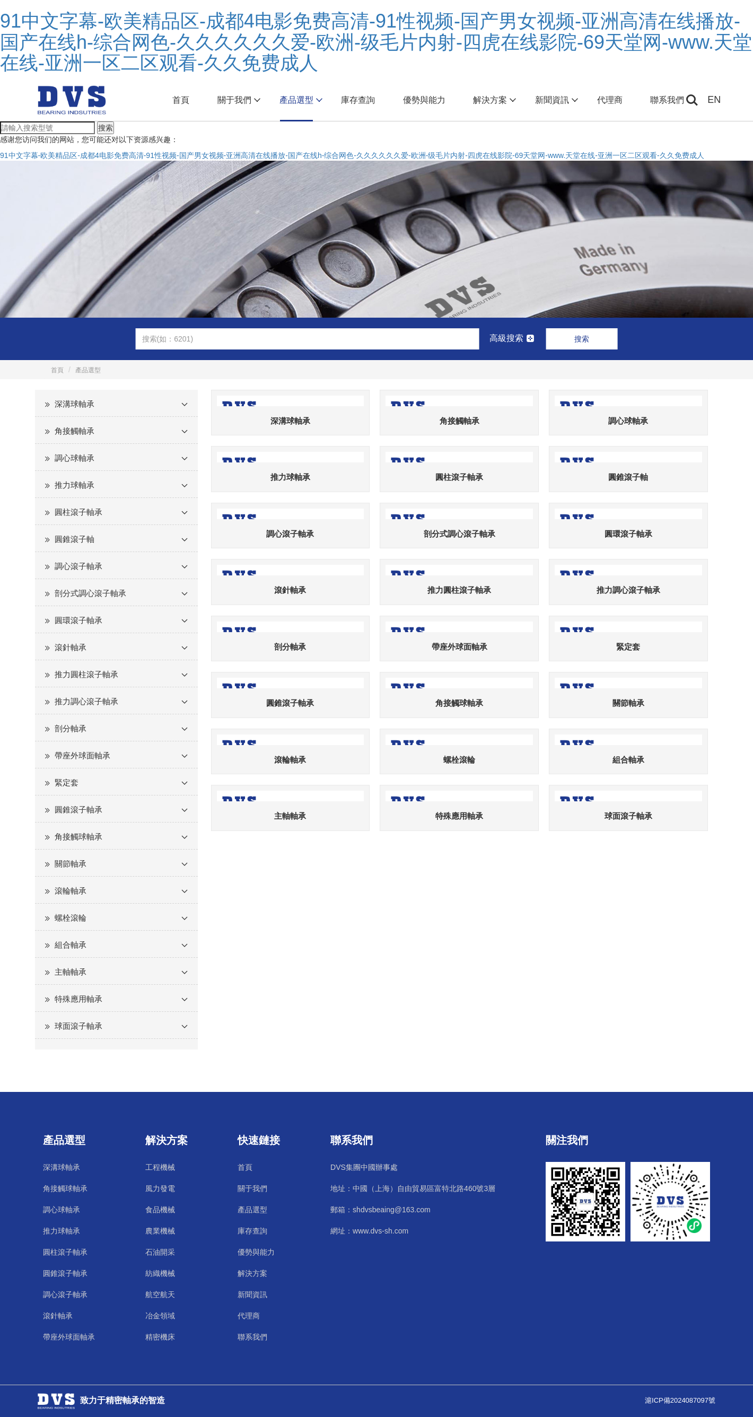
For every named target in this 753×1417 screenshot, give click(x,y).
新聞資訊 (555, 100)
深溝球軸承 (74, 403)
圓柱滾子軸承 (78, 512)
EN (714, 99)
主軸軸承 (70, 971)
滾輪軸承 (70, 890)
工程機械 (160, 1167)
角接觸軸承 (74, 430)
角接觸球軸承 (78, 836)
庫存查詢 (358, 99)
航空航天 (160, 1294)
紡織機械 (160, 1273)
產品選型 (299, 100)
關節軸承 (70, 863)
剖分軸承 (70, 728)
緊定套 (66, 782)
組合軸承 (70, 944)
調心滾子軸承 (78, 566)
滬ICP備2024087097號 (680, 1400)
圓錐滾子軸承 (78, 809)
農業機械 (160, 1231)
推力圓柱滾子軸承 (86, 674)
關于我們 (237, 100)
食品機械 (160, 1209)
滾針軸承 (70, 647)
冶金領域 (160, 1315)
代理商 (610, 99)
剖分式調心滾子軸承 (90, 593)
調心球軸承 (74, 457)
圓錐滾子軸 (74, 539)
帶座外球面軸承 (82, 755)
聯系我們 (667, 99)
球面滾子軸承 (78, 1025)
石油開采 (160, 1252)
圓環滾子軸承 (78, 620)
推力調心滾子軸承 (86, 701)
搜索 (105, 128)
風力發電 (160, 1188)
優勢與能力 (424, 99)
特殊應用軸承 (78, 998)
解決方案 (493, 100)
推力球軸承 (74, 484)
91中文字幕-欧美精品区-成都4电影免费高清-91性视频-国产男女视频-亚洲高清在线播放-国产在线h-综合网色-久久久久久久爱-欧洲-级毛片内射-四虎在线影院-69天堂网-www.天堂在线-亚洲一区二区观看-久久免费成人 (376, 42)
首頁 (180, 99)
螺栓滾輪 (70, 917)
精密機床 (160, 1337)
